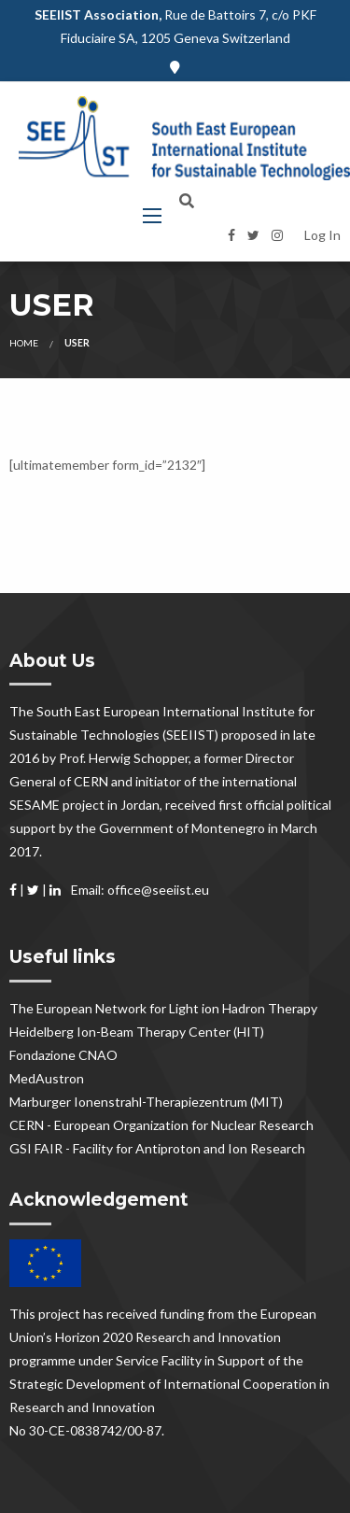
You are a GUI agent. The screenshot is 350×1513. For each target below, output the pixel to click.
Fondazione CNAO (63, 1055)
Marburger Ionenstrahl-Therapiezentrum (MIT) (146, 1102)
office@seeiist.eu (158, 890)
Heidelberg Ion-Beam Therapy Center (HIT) (136, 1031)
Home (23, 342)
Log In (322, 235)
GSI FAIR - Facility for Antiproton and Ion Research (157, 1148)
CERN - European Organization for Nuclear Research (161, 1125)
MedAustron (46, 1078)
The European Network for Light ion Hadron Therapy (163, 1008)
